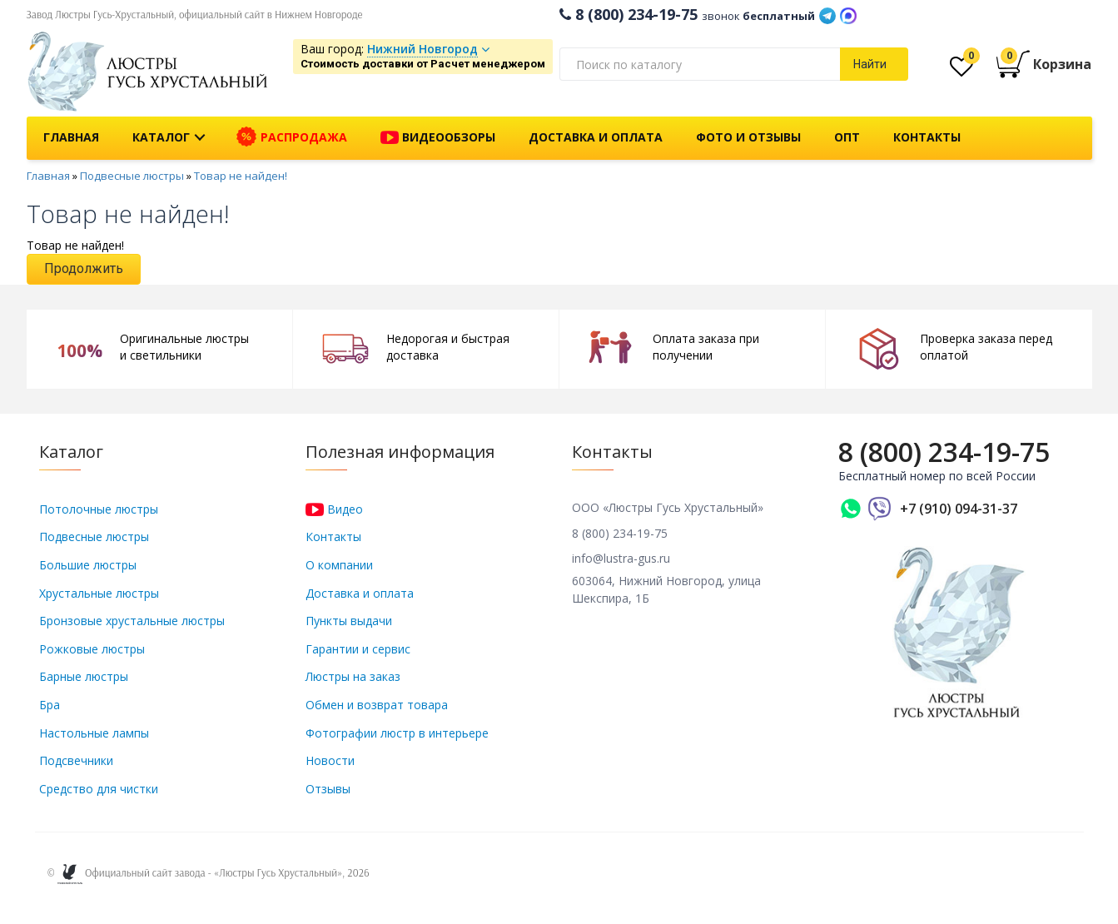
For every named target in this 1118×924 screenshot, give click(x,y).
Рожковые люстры (92, 649)
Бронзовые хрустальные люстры (132, 620)
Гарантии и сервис (358, 649)
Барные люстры (83, 676)
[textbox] (700, 64)
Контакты (927, 137)
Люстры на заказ (353, 676)
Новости (330, 760)
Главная (71, 137)
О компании (339, 565)
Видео (334, 509)
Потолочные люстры (98, 509)
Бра (49, 705)
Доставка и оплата (596, 137)
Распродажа (291, 137)
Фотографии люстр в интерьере (397, 733)
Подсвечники (76, 760)
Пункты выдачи (349, 620)
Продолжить (83, 268)
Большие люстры (88, 565)
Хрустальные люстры (99, 593)
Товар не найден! (240, 175)
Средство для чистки (98, 789)
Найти (870, 64)
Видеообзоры (437, 138)
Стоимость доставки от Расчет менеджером (423, 63)
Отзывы (328, 789)
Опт (847, 137)
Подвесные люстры (132, 175)
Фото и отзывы (748, 137)
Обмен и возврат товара (377, 705)
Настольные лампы (94, 733)
